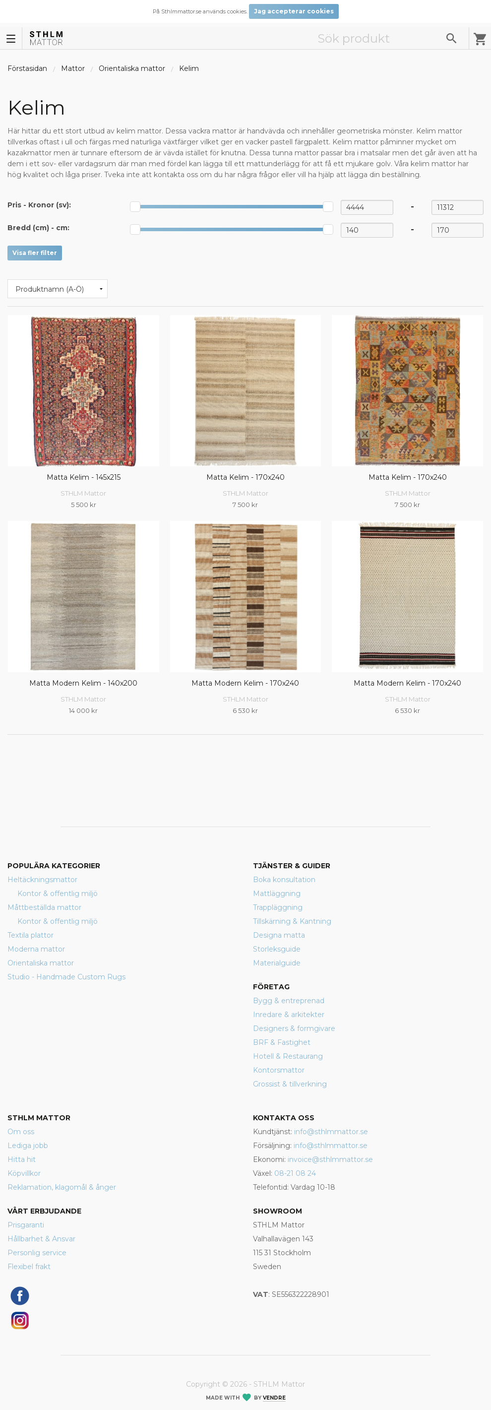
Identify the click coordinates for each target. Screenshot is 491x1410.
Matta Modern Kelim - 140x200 (83, 683)
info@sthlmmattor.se (331, 1131)
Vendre (274, 1398)
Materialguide (277, 963)
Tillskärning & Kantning (292, 921)
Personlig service (36, 1252)
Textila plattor (30, 935)
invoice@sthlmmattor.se (330, 1159)
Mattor (73, 68)
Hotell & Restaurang (288, 1056)
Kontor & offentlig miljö (57, 893)
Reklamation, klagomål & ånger (61, 1187)
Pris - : (39, 204)
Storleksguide (277, 949)
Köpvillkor (24, 1173)
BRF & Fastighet (281, 1042)
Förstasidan (27, 68)
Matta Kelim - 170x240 (245, 477)
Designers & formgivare (294, 1028)
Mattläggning (277, 893)
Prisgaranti (25, 1224)
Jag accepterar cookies (294, 11)
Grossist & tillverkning (290, 1084)
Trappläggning (278, 907)
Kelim (189, 68)
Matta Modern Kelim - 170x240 (245, 683)
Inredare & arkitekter (288, 1014)
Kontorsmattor (279, 1070)
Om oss (20, 1131)
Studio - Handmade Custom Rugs (66, 976)
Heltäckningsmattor (42, 879)
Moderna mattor (36, 949)
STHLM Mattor (83, 493)
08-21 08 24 (295, 1173)
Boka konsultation (284, 879)
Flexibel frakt (29, 1266)
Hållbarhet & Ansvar (41, 1238)
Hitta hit (21, 1159)
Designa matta (279, 935)
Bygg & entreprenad (288, 1000)
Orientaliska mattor (132, 68)
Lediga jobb (27, 1145)
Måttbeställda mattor (44, 907)
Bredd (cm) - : (38, 227)
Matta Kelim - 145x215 (84, 477)
